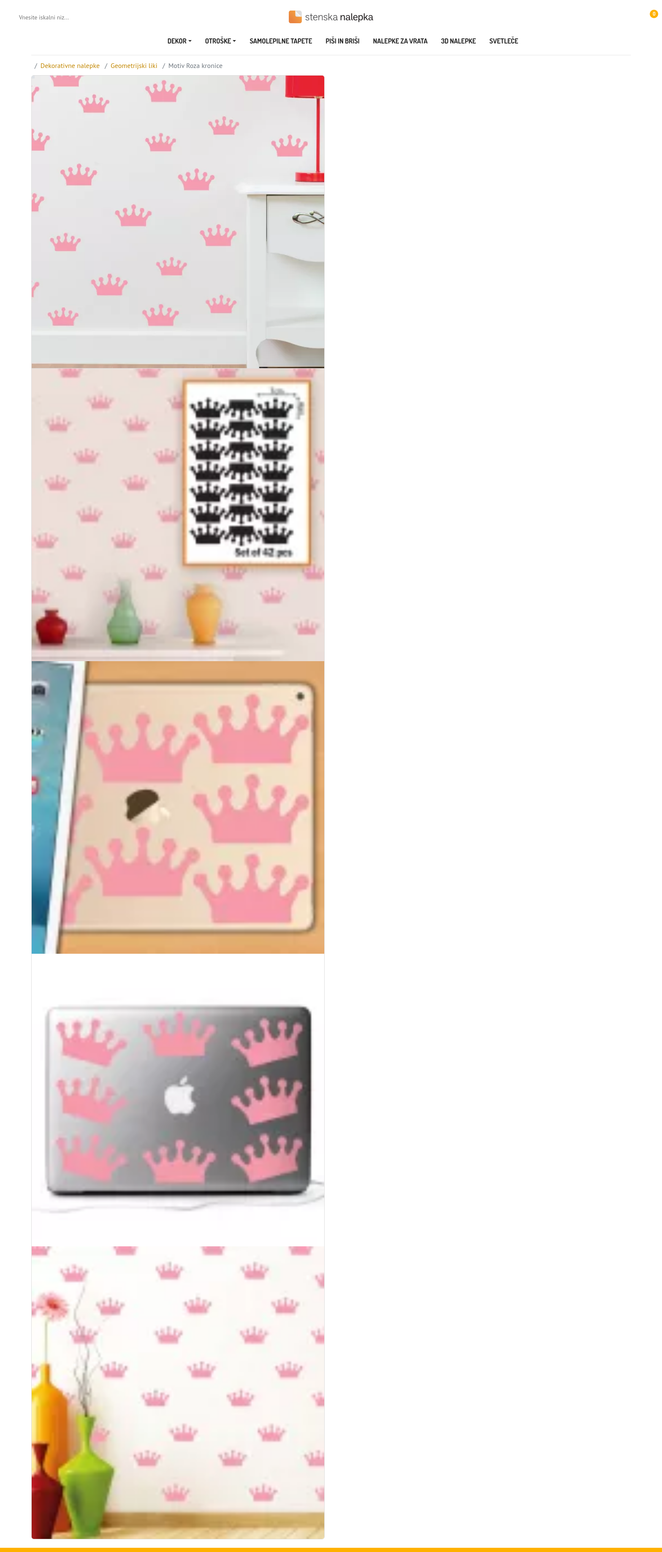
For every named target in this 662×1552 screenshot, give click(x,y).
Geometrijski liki (134, 65)
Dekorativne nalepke (70, 65)
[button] (650, 16)
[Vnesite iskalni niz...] (53, 17)
